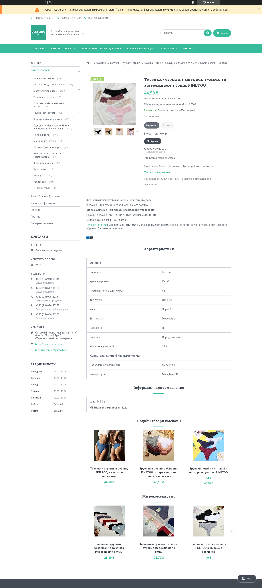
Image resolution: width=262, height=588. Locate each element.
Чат (247, 578)
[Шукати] (208, 32)
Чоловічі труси (41, 134)
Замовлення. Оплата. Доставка (101, 48)
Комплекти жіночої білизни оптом (48, 105)
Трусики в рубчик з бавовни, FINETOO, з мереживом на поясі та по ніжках (159, 472)
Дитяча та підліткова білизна (49, 84)
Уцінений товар (41, 188)
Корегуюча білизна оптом (47, 119)
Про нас (35, 216)
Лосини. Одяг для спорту (47, 147)
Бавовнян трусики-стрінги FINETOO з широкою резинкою (209, 547)
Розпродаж (39, 181)
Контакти (188, 48)
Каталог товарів (61, 48)
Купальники (39, 169)
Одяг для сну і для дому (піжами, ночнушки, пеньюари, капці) (51, 127)
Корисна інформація (140, 48)
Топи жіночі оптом (43, 97)
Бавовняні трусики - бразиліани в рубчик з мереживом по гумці (109, 547)
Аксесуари (39, 175)
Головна (39, 48)
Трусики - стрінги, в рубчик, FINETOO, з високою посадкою (109, 472)
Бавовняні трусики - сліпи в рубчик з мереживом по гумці (159, 547)
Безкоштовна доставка (162, 158)
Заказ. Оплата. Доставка (46, 196)
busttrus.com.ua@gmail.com (51, 350)
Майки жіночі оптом (44, 141)
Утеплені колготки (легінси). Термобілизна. (49, 155)
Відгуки (35, 209)
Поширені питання (42, 223)
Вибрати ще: (155, 133)
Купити (154, 141)
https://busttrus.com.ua (48, 344)
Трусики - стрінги (96, 224)
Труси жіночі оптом (107, 63)
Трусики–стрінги (131, 63)
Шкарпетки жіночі (43, 163)
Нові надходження (43, 78)
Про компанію (167, 48)
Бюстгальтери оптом (45, 91)
